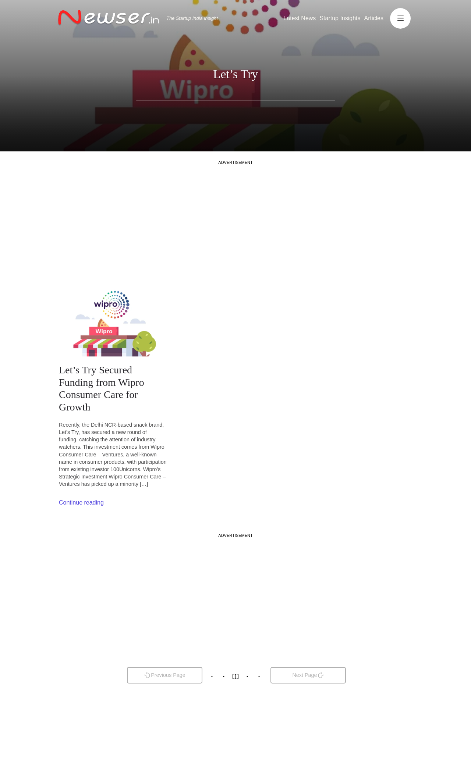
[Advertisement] (235, 216)
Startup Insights (339, 18)
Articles (373, 18)
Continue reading (81, 502)
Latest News (299, 18)
